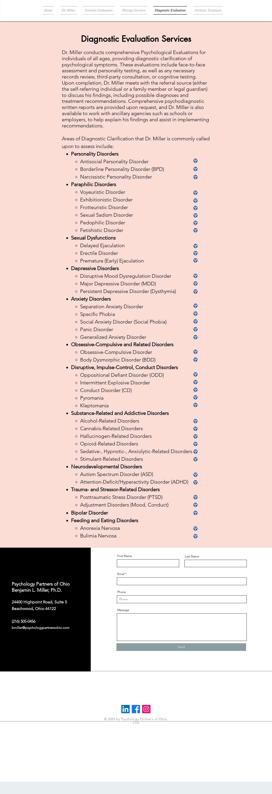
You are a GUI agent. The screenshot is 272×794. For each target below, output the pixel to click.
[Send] (181, 647)
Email (120, 573)
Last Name (192, 556)
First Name (124, 555)
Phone (121, 591)
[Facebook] (136, 709)
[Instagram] (146, 709)
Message (123, 609)
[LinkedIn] (125, 709)
